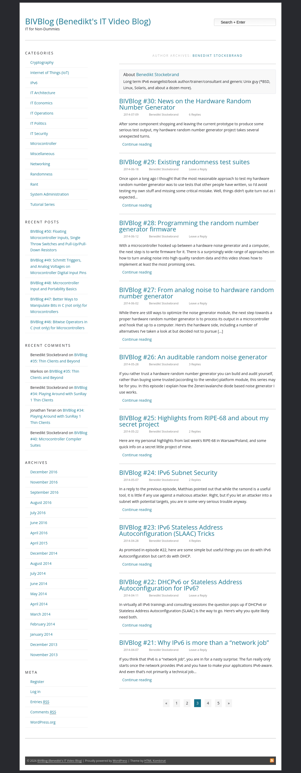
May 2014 (38, 593)
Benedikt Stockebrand (218, 55)
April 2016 (39, 532)
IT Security (39, 133)
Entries (39, 701)
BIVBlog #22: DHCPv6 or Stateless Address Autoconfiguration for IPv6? (180, 584)
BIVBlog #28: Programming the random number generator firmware (189, 225)
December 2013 (43, 644)
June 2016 (38, 522)
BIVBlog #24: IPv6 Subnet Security (168, 472)
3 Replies (195, 364)
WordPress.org (42, 722)
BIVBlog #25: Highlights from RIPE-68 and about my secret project (194, 420)
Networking (40, 163)
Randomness (41, 174)
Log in (35, 691)
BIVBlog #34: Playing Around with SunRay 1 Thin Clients (58, 393)
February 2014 (42, 624)
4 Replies (195, 541)
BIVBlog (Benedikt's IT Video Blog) (88, 21)
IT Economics (41, 102)
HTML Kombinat (155, 761)
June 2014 (38, 583)
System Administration (49, 194)
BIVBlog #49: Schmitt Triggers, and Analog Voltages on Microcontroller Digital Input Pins (58, 266)
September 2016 (44, 492)
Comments (43, 712)
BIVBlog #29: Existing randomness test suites (184, 161)
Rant (34, 184)
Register (37, 681)
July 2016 (38, 512)
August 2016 (40, 502)
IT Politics (38, 123)
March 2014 (40, 614)
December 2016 (43, 471)
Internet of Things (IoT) (49, 72)
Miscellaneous (42, 153)
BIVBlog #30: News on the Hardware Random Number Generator (185, 103)
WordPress (120, 761)
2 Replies (195, 431)
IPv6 (33, 82)
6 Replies (195, 114)
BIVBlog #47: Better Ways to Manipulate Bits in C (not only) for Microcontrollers (58, 305)
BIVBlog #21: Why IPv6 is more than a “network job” (194, 642)
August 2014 (40, 563)
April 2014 (39, 603)
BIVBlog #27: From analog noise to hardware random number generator (196, 292)
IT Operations (41, 113)
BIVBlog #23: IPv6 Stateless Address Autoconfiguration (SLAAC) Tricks (171, 530)
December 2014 (43, 553)
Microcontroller (43, 143)
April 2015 (39, 543)
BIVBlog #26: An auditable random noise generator (193, 357)
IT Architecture (42, 92)
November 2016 (44, 482)
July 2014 (38, 573)
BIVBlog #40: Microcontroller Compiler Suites (58, 439)
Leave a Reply (198, 169)
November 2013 (44, 654)
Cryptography (42, 62)
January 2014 (41, 634)
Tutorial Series (42, 204)
